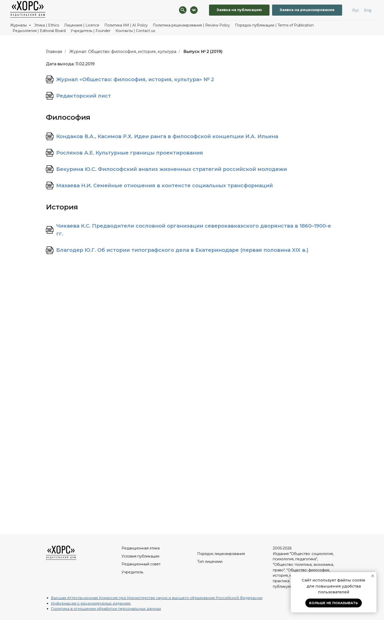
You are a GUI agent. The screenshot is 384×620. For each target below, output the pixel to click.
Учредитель (132, 572)
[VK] (194, 10)
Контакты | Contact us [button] (135, 30)
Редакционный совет (141, 564)
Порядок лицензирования (221, 553)
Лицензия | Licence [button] (81, 25)
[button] (307, 10)
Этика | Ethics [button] (46, 25)
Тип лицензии (209, 561)
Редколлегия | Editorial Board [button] (39, 30)
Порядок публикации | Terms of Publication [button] (274, 25)
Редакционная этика (141, 548)
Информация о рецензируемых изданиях (91, 603)
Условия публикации (140, 556)
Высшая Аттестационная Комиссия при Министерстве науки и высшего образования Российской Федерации (156, 598)
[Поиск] (183, 10)
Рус (355, 10)
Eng (367, 10)
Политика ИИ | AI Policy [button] (126, 25)
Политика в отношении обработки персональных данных (106, 608)
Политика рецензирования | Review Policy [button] (191, 25)
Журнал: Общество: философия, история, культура (122, 51)
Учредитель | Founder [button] (90, 30)
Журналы (19, 25)
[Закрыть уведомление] (372, 575)
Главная (54, 51)
